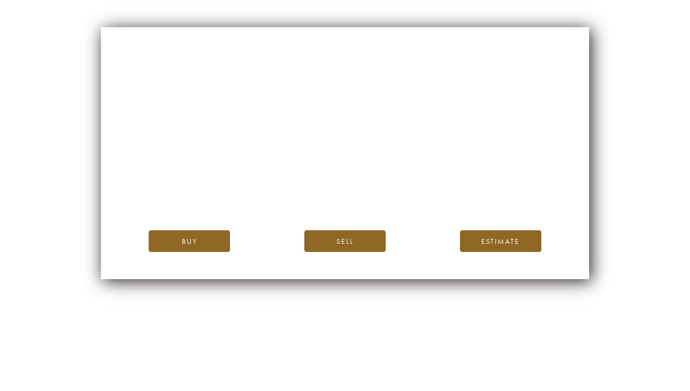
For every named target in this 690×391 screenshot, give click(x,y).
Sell (345, 241)
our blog (315, 196)
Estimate (500, 241)
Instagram (472, 196)
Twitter (520, 196)
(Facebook (431, 196)
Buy (189, 241)
